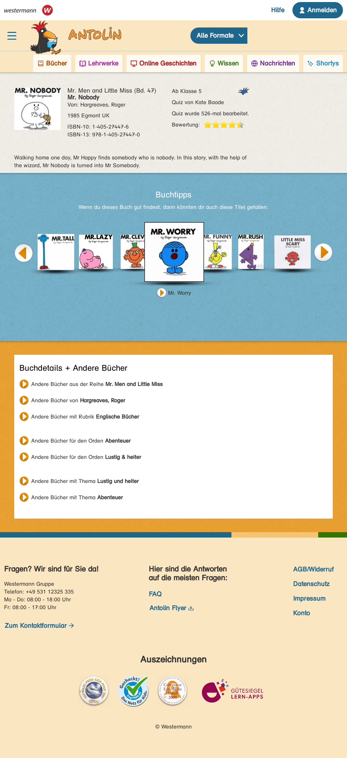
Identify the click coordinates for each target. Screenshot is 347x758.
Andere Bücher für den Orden (80, 441)
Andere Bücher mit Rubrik (85, 416)
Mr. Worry (179, 293)
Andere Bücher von (78, 400)
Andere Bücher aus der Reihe (97, 384)
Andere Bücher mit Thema (85, 481)
